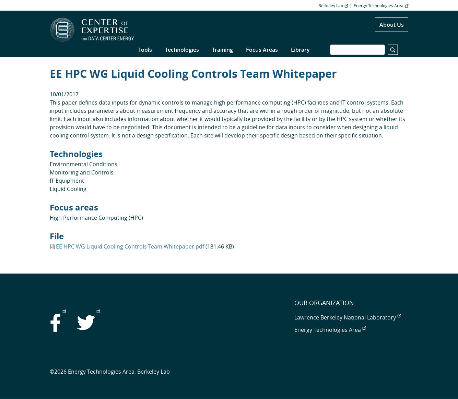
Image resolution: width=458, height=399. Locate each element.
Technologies (182, 49)
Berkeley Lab (333, 5)
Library (300, 49)
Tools (145, 49)
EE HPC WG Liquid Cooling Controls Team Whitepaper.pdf (130, 246)
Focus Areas (262, 49)
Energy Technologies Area (381, 5)
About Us (391, 24)
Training (222, 49)
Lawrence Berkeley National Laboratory (347, 317)
